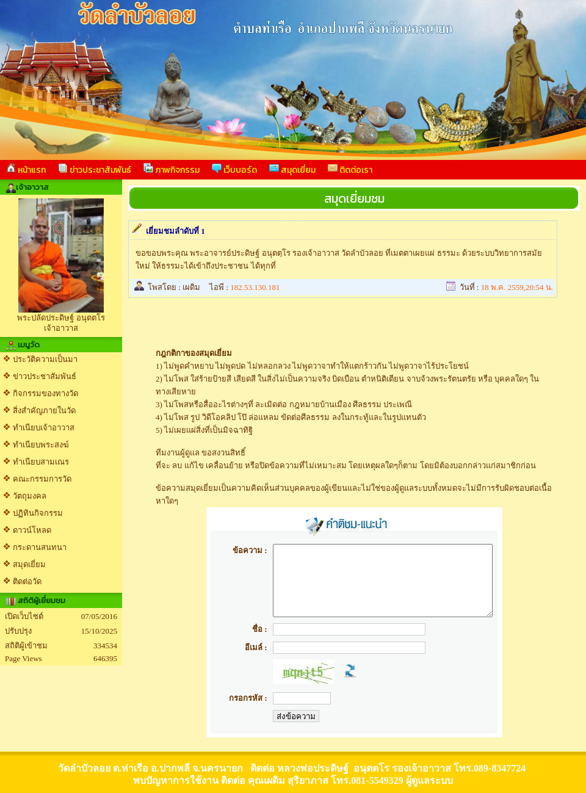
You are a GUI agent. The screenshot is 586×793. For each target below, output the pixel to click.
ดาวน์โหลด (32, 530)
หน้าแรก (26, 169)
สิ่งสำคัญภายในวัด (44, 410)
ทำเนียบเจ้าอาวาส (43, 427)
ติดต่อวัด (27, 581)
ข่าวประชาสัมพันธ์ (94, 169)
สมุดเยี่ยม (292, 169)
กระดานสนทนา (40, 547)
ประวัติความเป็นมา (45, 359)
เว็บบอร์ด (234, 169)
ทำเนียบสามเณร (41, 461)
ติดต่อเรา (350, 169)
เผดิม (191, 287)
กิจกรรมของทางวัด (45, 393)
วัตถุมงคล (29, 496)
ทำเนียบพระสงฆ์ (41, 444)
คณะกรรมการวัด (42, 478)
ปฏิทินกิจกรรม (38, 513)
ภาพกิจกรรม (171, 169)
